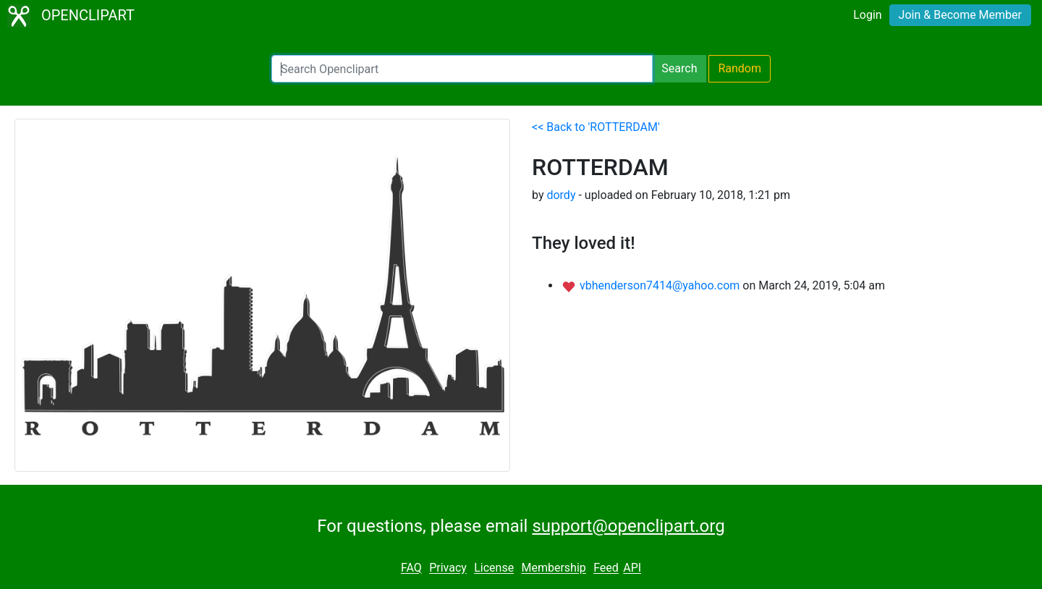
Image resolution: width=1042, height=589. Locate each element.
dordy (560, 195)
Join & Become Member (960, 15)
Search (679, 68)
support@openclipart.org (628, 526)
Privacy (448, 568)
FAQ (411, 568)
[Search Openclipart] (462, 68)
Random (739, 68)
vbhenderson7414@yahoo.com (661, 285)
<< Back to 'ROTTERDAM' (596, 127)
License (494, 568)
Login (867, 15)
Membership (553, 568)
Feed (606, 568)
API (632, 568)
